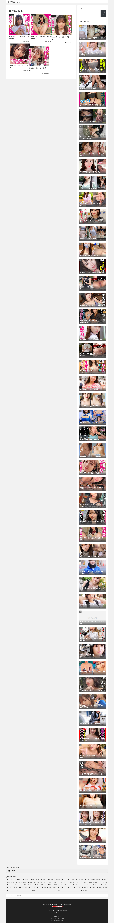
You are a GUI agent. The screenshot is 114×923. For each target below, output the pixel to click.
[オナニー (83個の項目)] (88, 885)
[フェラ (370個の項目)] (58, 879)
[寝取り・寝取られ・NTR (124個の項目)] (94, 882)
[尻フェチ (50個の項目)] (93, 887)
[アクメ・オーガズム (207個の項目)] (21, 882)
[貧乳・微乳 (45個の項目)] (94, 890)
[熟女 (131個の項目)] (84, 882)
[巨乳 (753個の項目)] (32, 879)
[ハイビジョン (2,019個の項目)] (11, 879)
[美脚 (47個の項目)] (18, 890)
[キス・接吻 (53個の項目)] (77, 887)
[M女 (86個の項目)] (61, 885)
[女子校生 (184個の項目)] (36, 882)
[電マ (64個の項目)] (54, 887)
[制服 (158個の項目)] (49, 882)
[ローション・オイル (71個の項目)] (12, 887)
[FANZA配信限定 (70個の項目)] (23, 887)
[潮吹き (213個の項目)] (104, 879)
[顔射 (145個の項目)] (54, 882)
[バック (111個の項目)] (31, 885)
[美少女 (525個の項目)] (44, 879)
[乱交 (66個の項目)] (39, 887)
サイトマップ (57, 912)
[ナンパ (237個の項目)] (87, 879)
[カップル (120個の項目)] (17, 885)
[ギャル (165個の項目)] (43, 882)
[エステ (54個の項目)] (70, 887)
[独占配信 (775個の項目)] (26, 879)
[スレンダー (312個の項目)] (71, 879)
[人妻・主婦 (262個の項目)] (80, 879)
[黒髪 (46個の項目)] (68, 890)
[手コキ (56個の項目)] (64, 887)
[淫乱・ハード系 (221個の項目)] (96, 879)
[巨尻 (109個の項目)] (50, 885)
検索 (80, 8)
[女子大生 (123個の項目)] (104, 882)
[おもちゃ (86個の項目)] (68, 885)
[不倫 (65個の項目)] (49, 887)
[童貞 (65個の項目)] (44, 887)
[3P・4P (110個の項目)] (43, 885)
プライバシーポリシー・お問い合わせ (57, 910)
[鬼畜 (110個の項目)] (37, 885)
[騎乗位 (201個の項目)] (30, 882)
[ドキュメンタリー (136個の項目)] (62, 882)
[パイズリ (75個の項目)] (104, 885)
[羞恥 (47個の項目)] (43, 890)
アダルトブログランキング (57, 918)
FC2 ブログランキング (57, 920)
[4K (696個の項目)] (38, 879)
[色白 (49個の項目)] (99, 887)
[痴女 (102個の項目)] (56, 885)
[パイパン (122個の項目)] (10, 885)
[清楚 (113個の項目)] (24, 885)
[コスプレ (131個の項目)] (78, 882)
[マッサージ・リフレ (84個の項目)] (78, 885)
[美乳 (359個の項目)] (64, 879)
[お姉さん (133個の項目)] (71, 882)
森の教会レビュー (56, 904)
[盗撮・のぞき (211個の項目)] (10, 882)
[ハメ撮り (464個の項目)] (51, 879)
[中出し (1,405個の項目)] (19, 879)
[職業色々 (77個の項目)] (96, 885)
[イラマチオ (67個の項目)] (32, 887)
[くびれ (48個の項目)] (105, 887)
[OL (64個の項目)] (59, 887)
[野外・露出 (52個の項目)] (85, 887)
